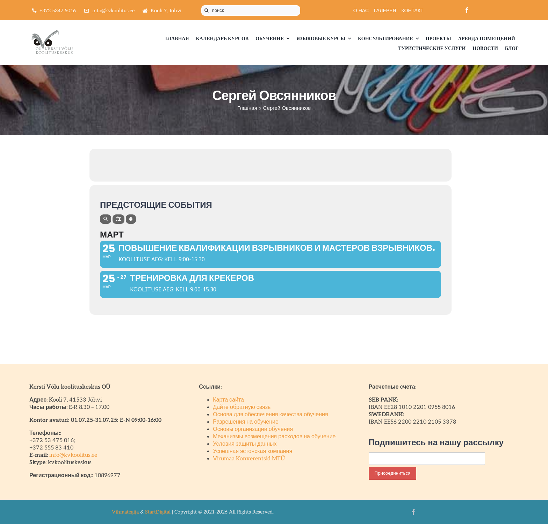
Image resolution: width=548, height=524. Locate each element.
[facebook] (467, 10)
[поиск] (250, 10)
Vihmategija (125, 512)
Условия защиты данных (244, 444)
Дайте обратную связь (242, 407)
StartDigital (158, 512)
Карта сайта (228, 400)
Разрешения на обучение (246, 422)
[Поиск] (206, 10)
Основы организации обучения (253, 429)
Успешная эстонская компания (252, 451)
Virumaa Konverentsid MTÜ (249, 458)
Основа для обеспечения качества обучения (270, 414)
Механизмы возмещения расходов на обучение (274, 436)
